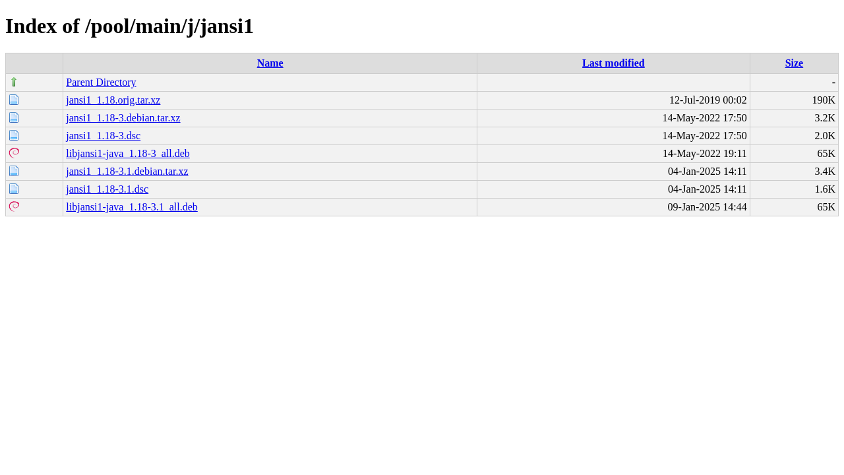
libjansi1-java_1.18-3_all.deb (128, 153)
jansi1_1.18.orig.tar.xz (113, 100)
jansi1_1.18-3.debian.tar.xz (123, 117)
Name (270, 63)
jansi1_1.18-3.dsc (103, 135)
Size (794, 63)
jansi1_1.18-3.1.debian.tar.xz (127, 171)
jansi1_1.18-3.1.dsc (107, 189)
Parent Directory (101, 82)
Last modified (613, 63)
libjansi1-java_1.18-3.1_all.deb (132, 206)
